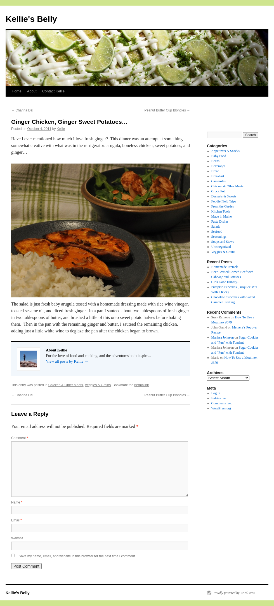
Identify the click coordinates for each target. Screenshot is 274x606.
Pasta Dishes (219, 221)
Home (17, 91)
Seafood (216, 232)
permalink (141, 385)
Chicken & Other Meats (65, 385)
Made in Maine (221, 216)
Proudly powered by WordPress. (234, 593)
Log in (215, 393)
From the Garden (222, 206)
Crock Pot (218, 191)
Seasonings (218, 237)
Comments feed (222, 403)
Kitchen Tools (220, 211)
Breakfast (217, 176)
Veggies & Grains (98, 385)
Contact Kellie (53, 91)
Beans (215, 161)
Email (16, 520)
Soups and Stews (222, 242)
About (32, 91)
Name (16, 502)
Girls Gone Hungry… (226, 282)
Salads (215, 227)
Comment (19, 438)
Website (17, 538)
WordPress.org (221, 408)
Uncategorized (221, 247)
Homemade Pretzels (224, 267)
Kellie (61, 129)
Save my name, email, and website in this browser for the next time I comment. (77, 556)
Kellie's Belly (31, 19)
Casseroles (218, 181)
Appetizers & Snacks (225, 151)
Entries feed (219, 398)
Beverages (218, 166)
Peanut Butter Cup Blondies (167, 110)
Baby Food (218, 156)
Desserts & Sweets (224, 196)
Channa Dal (22, 110)
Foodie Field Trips (223, 201)
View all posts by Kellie (67, 361)
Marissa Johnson (222, 337)
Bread (215, 171)
